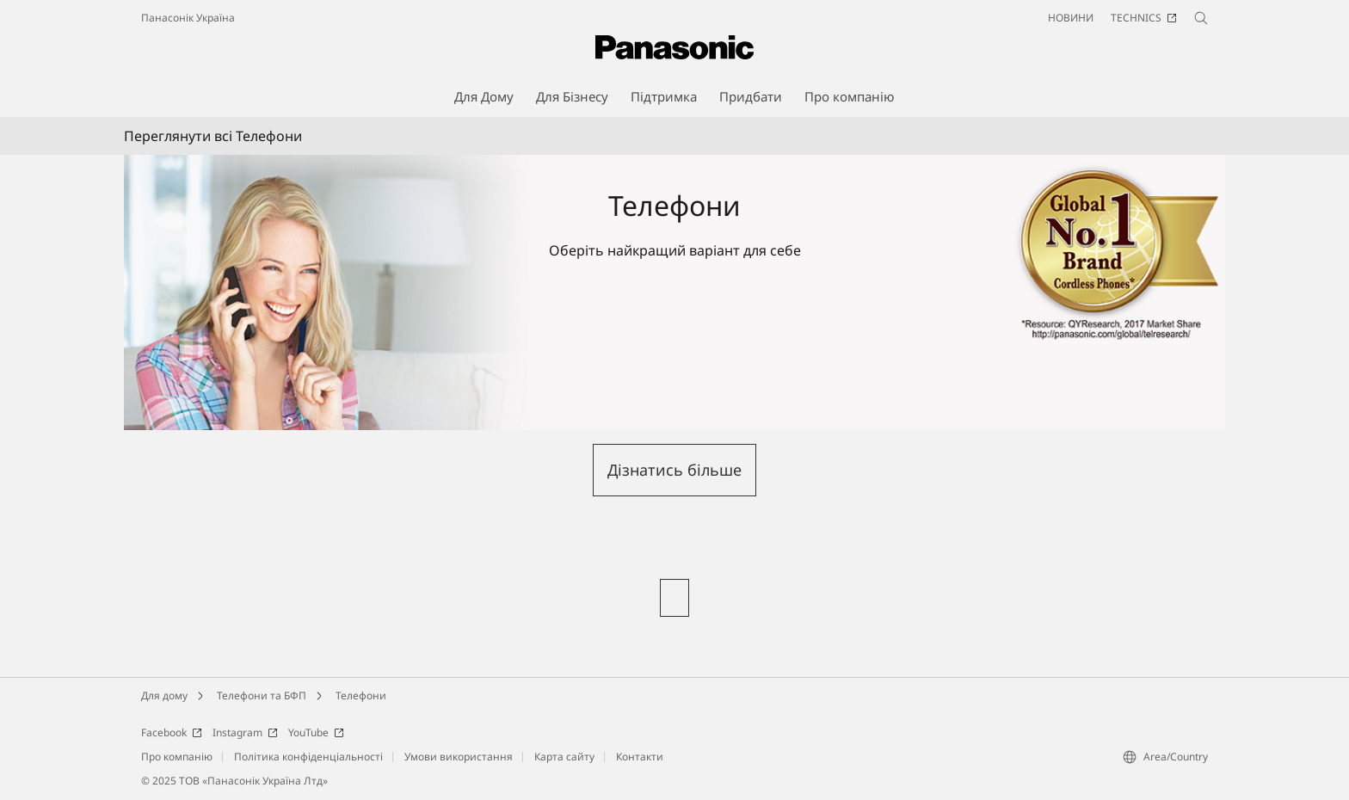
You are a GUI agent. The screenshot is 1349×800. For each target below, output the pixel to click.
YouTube (316, 732)
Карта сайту (564, 756)
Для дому (164, 695)
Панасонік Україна (188, 17)
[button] (674, 470)
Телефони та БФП (261, 695)
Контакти (639, 756)
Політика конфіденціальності (308, 756)
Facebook (171, 732)
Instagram (245, 732)
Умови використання (458, 756)
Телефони (361, 695)
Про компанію (177, 756)
